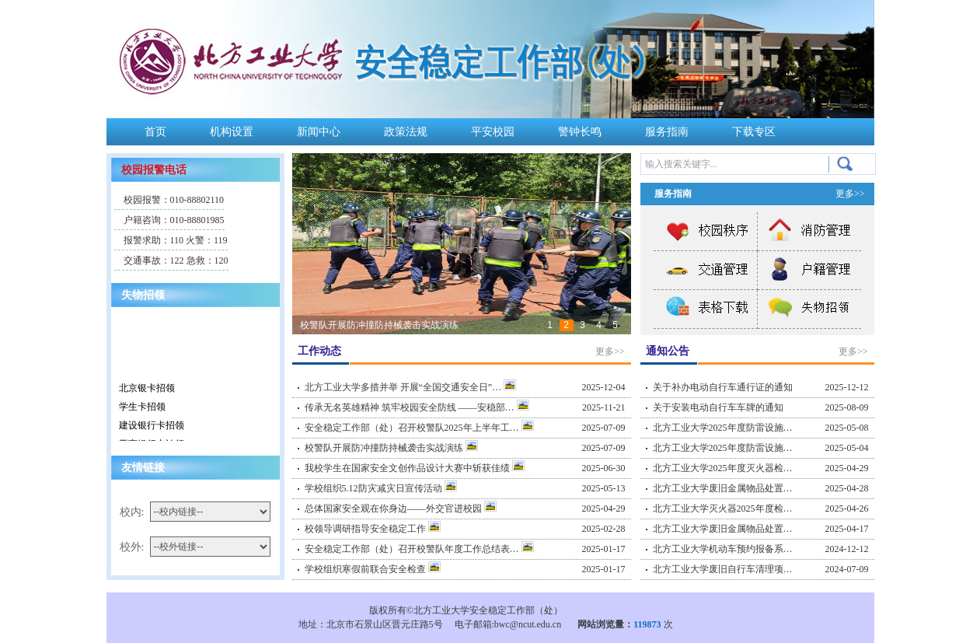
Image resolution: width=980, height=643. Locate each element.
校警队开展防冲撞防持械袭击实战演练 (379, 325)
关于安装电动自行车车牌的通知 (718, 407)
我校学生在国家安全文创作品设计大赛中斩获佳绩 (415, 468)
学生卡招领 (142, 409)
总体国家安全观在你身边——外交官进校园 (401, 508)
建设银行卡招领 (151, 427)
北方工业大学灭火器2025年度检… (723, 508)
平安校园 (492, 132)
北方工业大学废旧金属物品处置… (723, 488)
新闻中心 (318, 132)
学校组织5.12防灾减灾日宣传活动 (381, 488)
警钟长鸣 (580, 132)
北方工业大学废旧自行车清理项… (723, 569)
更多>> (610, 351)
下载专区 (754, 132)
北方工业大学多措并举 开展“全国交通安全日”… (411, 387)
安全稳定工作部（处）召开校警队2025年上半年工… (419, 427)
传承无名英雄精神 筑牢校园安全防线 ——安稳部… (417, 407)
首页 (155, 132)
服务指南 (667, 132)
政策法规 (405, 132)
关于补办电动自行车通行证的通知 (723, 387)
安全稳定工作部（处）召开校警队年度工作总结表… (419, 548)
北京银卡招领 (147, 390)
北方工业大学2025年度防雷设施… (723, 427)
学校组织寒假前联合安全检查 (373, 569)
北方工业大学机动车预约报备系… (723, 548)
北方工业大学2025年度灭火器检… (723, 468)
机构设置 (231, 132)
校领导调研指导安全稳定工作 (373, 528)
